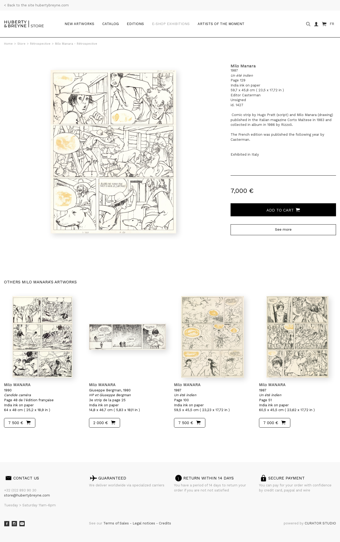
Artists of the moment (221, 24)
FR (332, 24)
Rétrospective (40, 43)
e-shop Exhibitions (171, 24)
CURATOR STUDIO (320, 523)
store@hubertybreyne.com (27, 495)
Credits (165, 523)
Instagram (14, 523)
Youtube (22, 523)
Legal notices (144, 523)
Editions (135, 24)
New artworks (79, 24)
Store (21, 43)
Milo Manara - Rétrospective (76, 43)
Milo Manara (243, 65)
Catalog (110, 24)
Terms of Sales (116, 523)
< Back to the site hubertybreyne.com (36, 5)
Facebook (6, 523)
